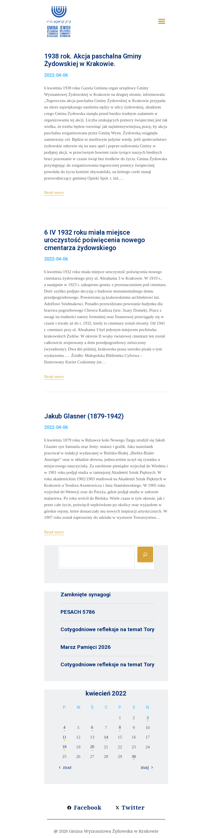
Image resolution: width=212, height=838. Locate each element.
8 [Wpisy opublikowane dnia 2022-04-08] (120, 728)
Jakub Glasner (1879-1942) (86, 418)
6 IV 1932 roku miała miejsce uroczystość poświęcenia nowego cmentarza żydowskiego (96, 241)
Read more (54, 193)
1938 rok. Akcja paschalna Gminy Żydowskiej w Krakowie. (95, 60)
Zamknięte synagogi (86, 596)
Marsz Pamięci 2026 (86, 648)
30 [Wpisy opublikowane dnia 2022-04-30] (134, 758)
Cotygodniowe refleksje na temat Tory (108, 631)
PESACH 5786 (78, 613)
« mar (66, 768)
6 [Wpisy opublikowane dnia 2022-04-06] (92, 728)
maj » (146, 768)
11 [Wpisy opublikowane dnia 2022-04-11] (64, 738)
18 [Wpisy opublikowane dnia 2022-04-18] (64, 748)
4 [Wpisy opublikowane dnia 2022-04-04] (64, 728)
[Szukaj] (145, 556)
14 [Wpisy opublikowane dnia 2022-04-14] (106, 738)
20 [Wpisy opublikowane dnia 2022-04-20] (92, 748)
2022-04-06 (56, 75)
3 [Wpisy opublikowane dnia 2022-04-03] (148, 719)
